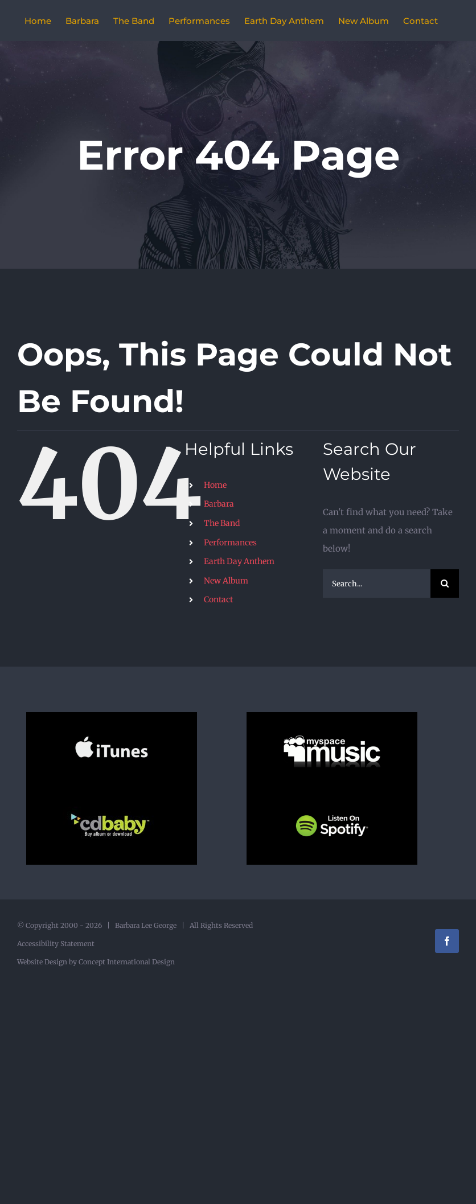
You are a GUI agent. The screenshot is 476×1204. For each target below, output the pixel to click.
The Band (222, 523)
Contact (218, 599)
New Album (226, 581)
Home (215, 485)
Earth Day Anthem (239, 561)
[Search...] (376, 583)
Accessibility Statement (56, 943)
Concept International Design (126, 962)
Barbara (219, 504)
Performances (230, 542)
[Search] (444, 583)
